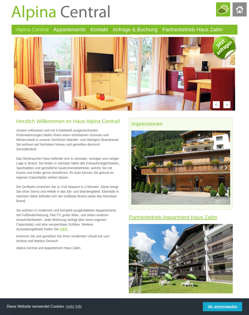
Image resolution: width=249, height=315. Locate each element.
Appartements (69, 29)
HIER (63, 229)
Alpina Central (32, 29)
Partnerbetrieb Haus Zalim (192, 29)
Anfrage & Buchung (134, 29)
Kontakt (99, 29)
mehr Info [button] (74, 306)
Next (226, 104)
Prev (216, 104)
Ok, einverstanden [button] (222, 306)
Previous (136, 168)
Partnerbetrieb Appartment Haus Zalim (173, 217)
